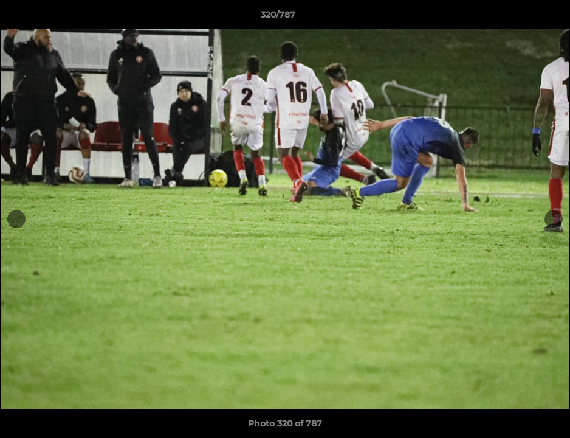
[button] (519, 17)
